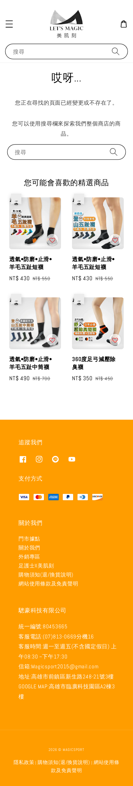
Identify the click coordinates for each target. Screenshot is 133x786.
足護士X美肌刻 (36, 565)
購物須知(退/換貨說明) (46, 574)
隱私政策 (24, 762)
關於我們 (29, 547)
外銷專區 (29, 556)
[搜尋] (116, 51)
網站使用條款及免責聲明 (48, 583)
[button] (9, 24)
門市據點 (29, 538)
